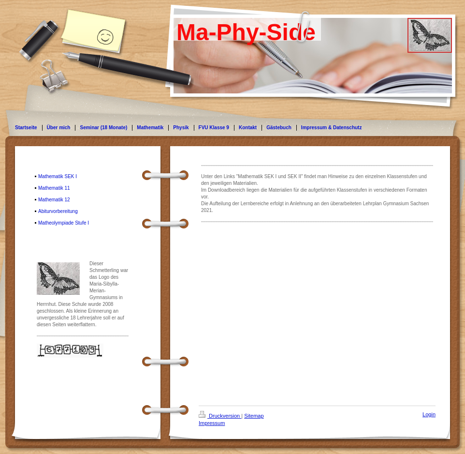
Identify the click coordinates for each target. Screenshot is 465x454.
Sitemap (253, 416)
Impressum (212, 423)
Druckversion (220, 416)
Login (429, 414)
